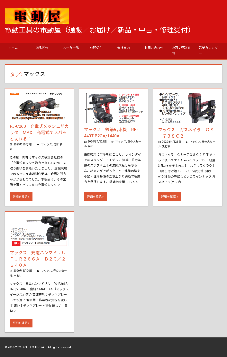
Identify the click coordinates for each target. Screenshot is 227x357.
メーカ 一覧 (71, 48)
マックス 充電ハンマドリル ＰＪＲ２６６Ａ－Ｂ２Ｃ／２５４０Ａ (40, 259)
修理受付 (96, 48)
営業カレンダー (208, 50)
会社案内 (123, 48)
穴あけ (18, 275)
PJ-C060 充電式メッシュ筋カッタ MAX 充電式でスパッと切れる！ (39, 132)
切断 (56, 144)
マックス (46, 144)
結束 (90, 146)
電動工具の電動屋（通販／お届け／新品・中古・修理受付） (100, 30)
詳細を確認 (20, 196)
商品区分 (42, 48)
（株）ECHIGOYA (34, 347)
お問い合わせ (153, 48)
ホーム (13, 48)
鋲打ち (166, 146)
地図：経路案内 (181, 50)
